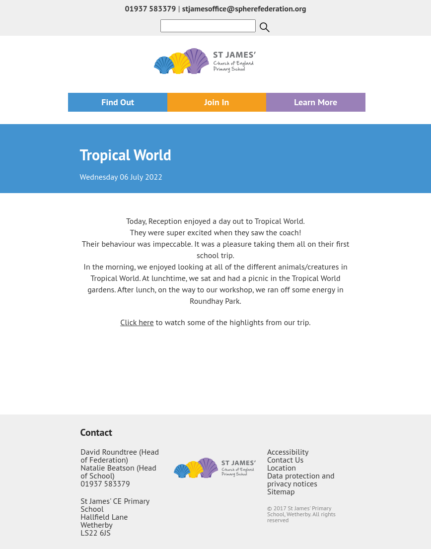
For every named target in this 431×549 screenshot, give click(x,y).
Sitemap (281, 491)
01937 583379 (150, 8)
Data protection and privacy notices (301, 479)
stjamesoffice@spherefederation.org (244, 8)
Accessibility (288, 452)
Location (281, 468)
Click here (136, 322)
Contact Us (285, 460)
